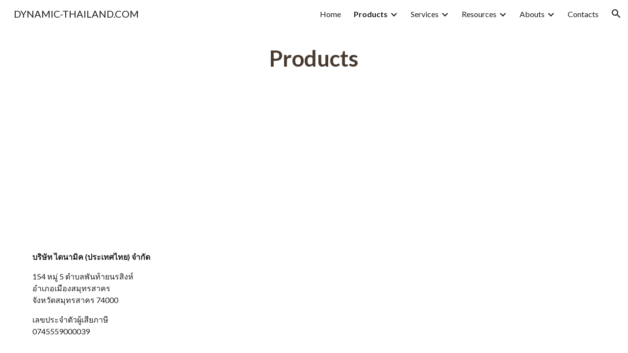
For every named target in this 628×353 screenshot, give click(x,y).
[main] (314, 58)
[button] (616, 13)
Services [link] (425, 14)
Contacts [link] (583, 14)
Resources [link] (479, 14)
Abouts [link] (532, 14)
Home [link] (330, 14)
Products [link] (371, 14)
